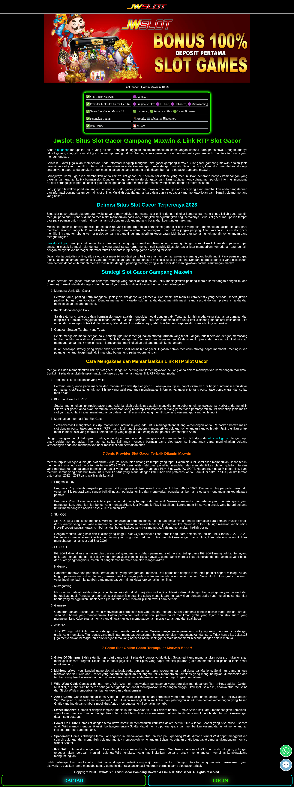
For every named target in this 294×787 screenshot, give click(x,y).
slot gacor (62, 149)
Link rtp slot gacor (58, 243)
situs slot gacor (218, 438)
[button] (286, 765)
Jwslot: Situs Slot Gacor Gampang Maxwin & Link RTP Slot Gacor (144, 772)
